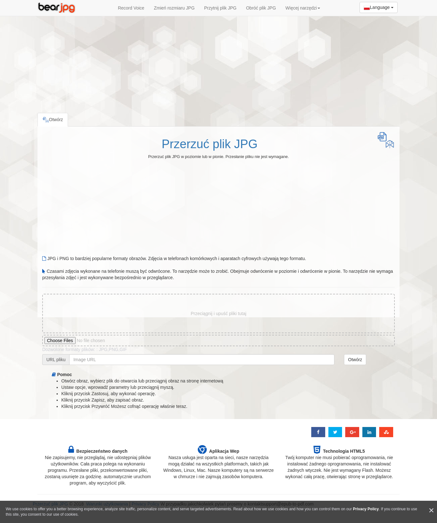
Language (378, 7)
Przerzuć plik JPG (210, 144)
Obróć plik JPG (261, 7)
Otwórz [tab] (53, 120)
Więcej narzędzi (303, 7)
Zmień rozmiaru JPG (174, 7)
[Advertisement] (218, 62)
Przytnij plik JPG (220, 7)
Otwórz (355, 359)
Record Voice (131, 7)
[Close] (431, 510)
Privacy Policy (366, 509)
